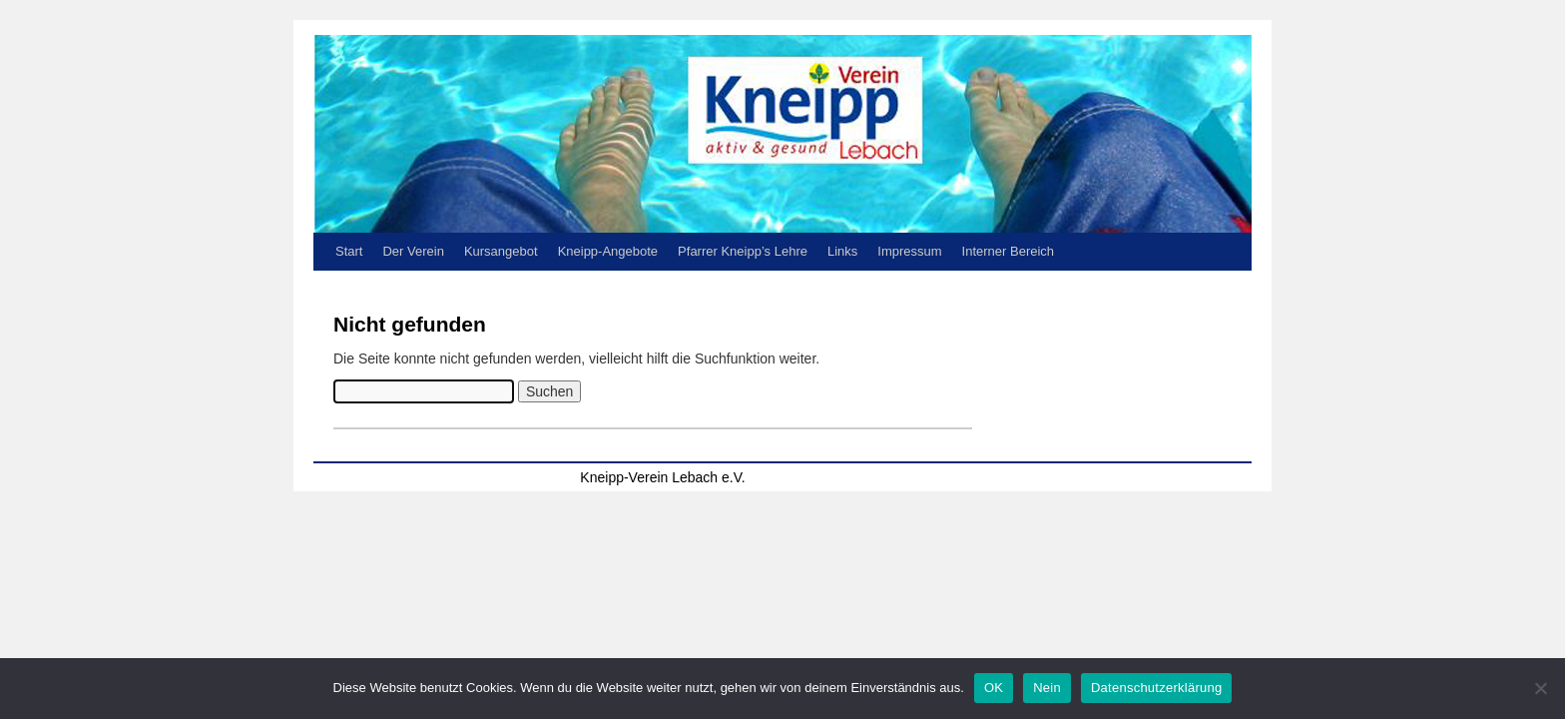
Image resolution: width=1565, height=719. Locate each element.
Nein (1047, 687)
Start (348, 251)
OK (993, 687)
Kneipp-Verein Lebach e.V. (662, 477)
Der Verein (412, 251)
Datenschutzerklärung (1156, 687)
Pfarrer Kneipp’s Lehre (742, 251)
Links (842, 251)
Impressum (909, 251)
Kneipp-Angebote (608, 251)
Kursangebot (501, 251)
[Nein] (1540, 688)
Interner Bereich (1008, 251)
